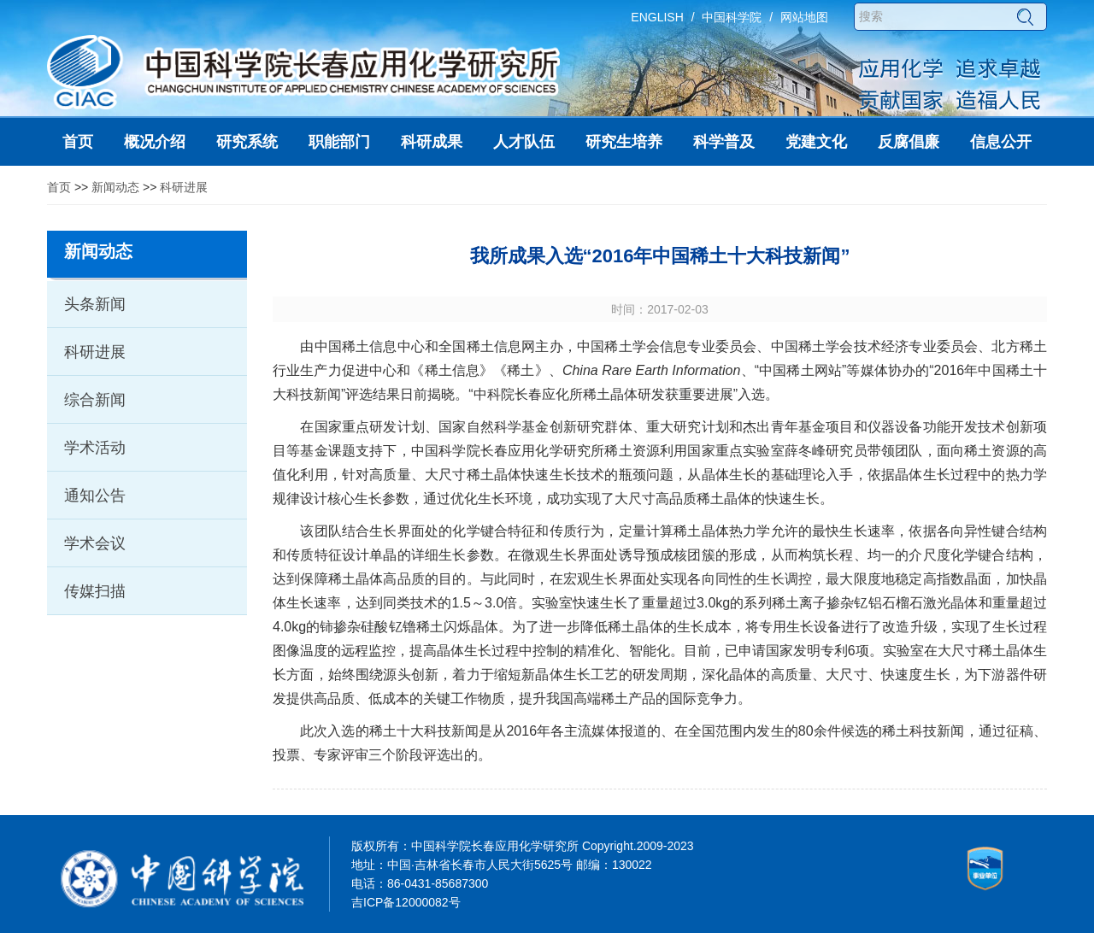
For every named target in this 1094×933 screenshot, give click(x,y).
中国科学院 (732, 17)
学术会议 (95, 543)
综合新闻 (95, 399)
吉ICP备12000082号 (406, 902)
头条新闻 (95, 304)
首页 (59, 187)
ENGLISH (657, 17)
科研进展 (184, 187)
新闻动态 (115, 187)
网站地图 (804, 17)
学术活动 (95, 447)
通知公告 (95, 495)
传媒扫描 (95, 591)
